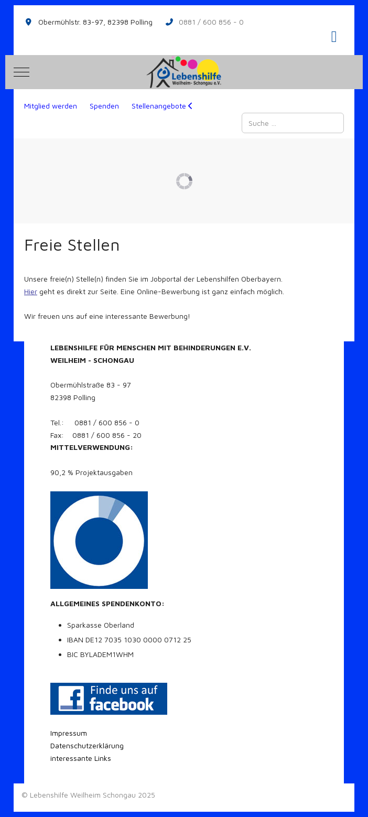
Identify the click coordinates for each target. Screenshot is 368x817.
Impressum (68, 732)
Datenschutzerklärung (87, 745)
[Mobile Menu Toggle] (21, 72)
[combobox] (293, 123)
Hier (30, 291)
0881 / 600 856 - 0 (211, 21)
